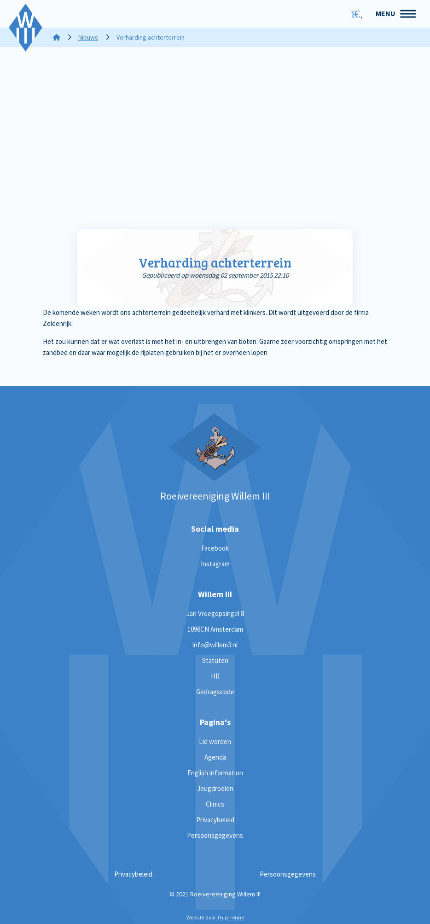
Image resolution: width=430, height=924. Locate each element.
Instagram (215, 563)
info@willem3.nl (215, 644)
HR (215, 676)
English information (215, 772)
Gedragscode (215, 691)
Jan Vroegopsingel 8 (215, 613)
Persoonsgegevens (215, 835)
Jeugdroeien (215, 788)
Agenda (215, 757)
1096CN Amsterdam (215, 629)
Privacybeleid (215, 819)
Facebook (215, 548)
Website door (215, 917)
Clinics (215, 804)
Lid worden (215, 741)
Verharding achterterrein (215, 262)
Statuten (215, 660)
